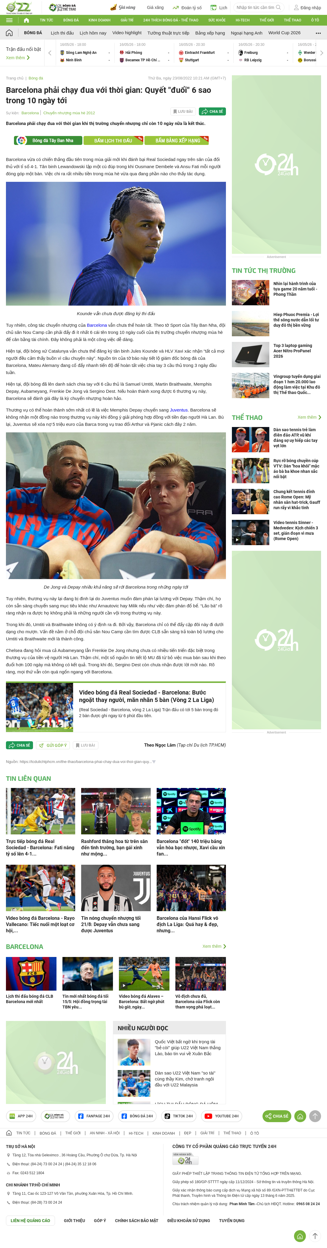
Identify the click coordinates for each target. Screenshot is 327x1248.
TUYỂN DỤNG (232, 1220)
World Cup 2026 (284, 32)
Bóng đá (71, 20)
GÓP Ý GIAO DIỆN (17, 1240)
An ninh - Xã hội (105, 1133)
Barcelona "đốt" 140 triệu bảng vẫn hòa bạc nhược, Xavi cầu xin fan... (191, 848)
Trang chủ (14, 78)
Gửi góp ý (53, 745)
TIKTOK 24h (179, 1116)
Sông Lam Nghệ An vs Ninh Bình (85, 53)
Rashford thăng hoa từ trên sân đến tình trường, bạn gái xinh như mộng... (114, 848)
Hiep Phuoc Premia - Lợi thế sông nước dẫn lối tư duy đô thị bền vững (296, 320)
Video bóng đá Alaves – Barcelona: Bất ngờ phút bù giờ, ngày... (141, 1001)
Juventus (179, 409)
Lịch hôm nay (93, 32)
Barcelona (30, 113)
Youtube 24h (222, 1116)
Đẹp (187, 1133)
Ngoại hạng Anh (246, 32)
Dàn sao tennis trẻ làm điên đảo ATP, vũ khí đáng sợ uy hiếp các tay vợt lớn (295, 437)
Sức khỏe (217, 20)
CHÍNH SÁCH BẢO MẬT (136, 1220)
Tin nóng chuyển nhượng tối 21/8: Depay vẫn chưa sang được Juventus (111, 924)
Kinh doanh (100, 20)
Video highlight (127, 32)
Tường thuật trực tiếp (168, 32)
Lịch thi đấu (62, 32)
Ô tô (315, 20)
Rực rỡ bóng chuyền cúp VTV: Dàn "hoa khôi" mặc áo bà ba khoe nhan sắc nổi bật (296, 468)
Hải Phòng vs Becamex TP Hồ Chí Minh (144, 53)
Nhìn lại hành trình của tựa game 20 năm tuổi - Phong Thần (295, 289)
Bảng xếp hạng (210, 32)
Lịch (218, 7)
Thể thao (292, 20)
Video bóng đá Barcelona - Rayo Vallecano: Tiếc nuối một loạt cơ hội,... (40, 924)
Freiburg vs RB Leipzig (263, 53)
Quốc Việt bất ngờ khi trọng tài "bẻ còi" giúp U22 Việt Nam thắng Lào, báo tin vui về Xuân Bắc (188, 1047)
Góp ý (100, 1220)
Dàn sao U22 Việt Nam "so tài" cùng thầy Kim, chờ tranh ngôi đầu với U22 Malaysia (185, 1078)
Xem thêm (15, 57)
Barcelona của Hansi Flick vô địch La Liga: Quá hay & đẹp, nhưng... (187, 924)
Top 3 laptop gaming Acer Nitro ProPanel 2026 (292, 351)
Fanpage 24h (94, 1116)
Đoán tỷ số (187, 7)
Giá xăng (155, 7)
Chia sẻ (216, 112)
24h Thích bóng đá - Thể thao (170, 20)
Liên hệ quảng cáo (30, 1220)
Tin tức (46, 20)
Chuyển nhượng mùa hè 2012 (69, 113)
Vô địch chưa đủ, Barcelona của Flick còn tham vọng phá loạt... (197, 1001)
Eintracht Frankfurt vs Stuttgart (204, 53)
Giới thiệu (74, 1220)
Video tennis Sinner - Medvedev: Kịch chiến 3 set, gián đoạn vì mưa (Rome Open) (295, 530)
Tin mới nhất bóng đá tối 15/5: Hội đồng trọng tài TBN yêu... (85, 1001)
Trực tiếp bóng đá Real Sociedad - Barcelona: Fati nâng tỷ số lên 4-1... (40, 848)
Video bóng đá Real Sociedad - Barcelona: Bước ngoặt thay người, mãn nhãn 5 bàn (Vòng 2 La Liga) (146, 696)
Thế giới (267, 20)
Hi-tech (243, 20)
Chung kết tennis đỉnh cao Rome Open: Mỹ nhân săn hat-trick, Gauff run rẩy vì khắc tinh (296, 499)
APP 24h (21, 1116)
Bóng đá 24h (137, 1116)
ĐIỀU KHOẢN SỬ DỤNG (188, 1220)
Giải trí (127, 20)
